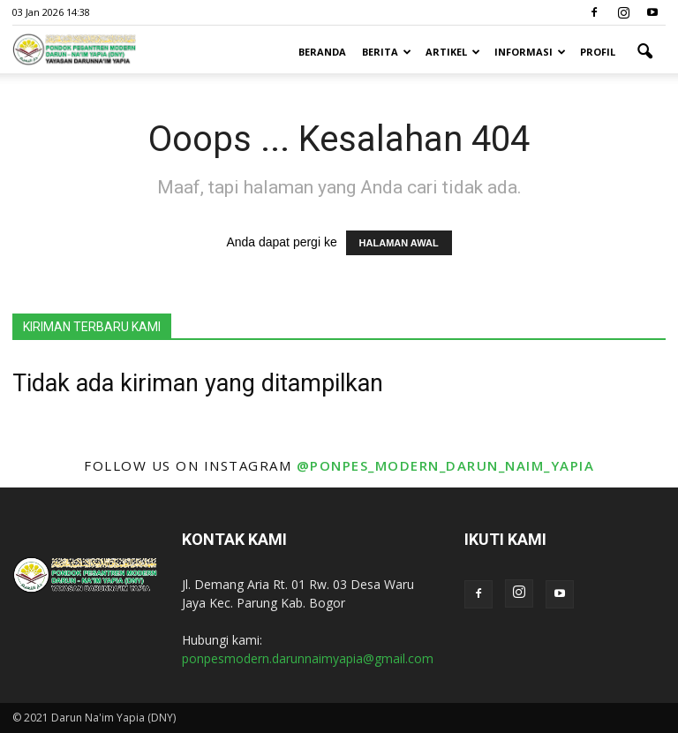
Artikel (453, 51)
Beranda (322, 51)
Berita (386, 51)
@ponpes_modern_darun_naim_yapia (446, 465)
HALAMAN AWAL (399, 243)
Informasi (530, 51)
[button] (644, 52)
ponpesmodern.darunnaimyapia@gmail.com (307, 658)
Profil (597, 51)
